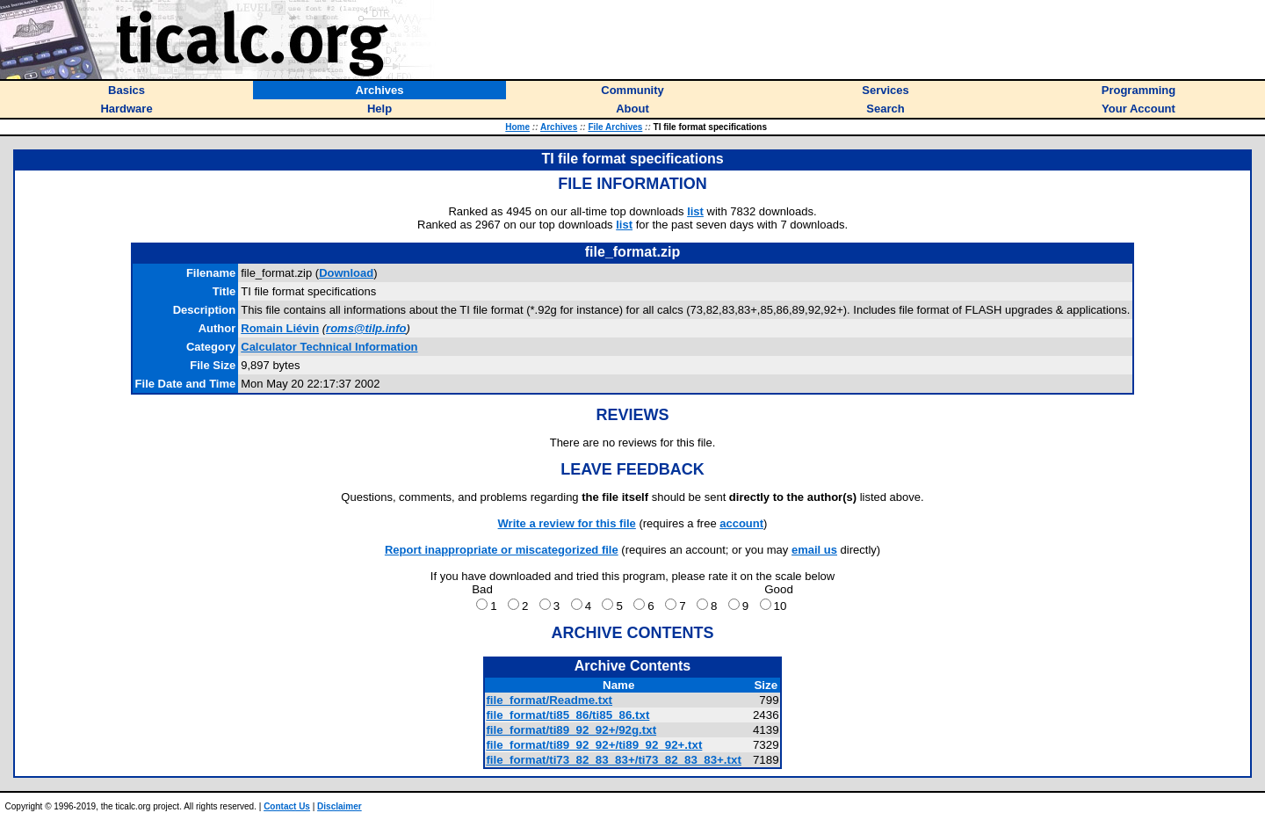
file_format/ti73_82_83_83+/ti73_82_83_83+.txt (613, 759)
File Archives (615, 127)
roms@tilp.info (366, 328)
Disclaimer (339, 806)
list (695, 211)
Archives (558, 127)
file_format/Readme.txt (549, 700)
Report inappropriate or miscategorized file (501, 549)
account (741, 523)
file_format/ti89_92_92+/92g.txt (571, 730)
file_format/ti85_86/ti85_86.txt (567, 715)
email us (814, 549)
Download (346, 272)
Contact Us (287, 806)
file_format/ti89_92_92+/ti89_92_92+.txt (594, 744)
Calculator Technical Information (329, 346)
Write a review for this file (567, 523)
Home (517, 127)
